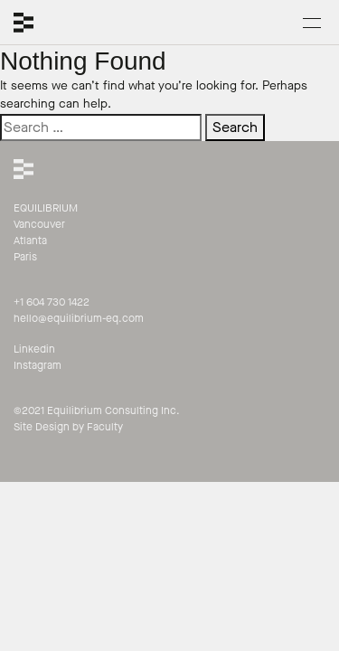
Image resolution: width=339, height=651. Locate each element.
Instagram (37, 365)
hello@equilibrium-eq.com (79, 318)
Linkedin (34, 349)
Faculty (105, 427)
